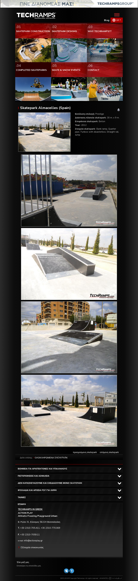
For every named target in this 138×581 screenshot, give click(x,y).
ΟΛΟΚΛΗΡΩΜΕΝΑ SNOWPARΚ (51, 457)
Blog (106, 20)
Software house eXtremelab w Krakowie (115, 578)
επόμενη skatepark (109, 452)
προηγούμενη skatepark (85, 452)
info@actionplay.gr (33, 540)
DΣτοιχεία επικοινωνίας (32, 547)
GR (117, 20)
